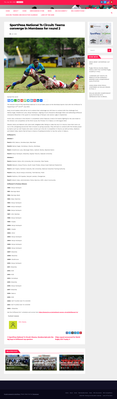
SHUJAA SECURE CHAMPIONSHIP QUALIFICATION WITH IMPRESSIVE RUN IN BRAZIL (99, 94)
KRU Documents (61, 11)
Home (8, 11)
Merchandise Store (37, 11)
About (16, 11)
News (50, 11)
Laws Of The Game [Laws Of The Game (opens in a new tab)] (107, 395)
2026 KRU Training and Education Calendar (22, 15)
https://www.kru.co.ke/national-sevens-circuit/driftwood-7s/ (58, 312)
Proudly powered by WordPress (12, 394)
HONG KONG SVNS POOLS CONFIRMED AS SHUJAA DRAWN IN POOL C (70, 366)
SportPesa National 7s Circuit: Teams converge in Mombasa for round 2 (37, 26)
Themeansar (35, 394)
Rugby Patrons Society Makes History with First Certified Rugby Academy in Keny (100, 69)
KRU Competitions (78, 11)
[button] (111, 13)
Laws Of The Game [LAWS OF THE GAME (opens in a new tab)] (47, 15)
